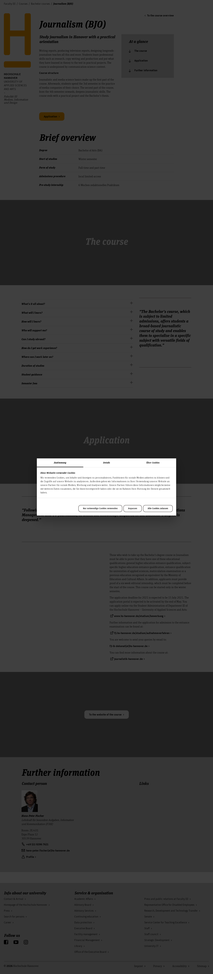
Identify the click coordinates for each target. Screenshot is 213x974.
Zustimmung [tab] (60, 462)
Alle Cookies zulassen (158, 508)
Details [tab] (106, 462)
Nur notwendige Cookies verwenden (100, 508)
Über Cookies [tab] (152, 462)
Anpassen (132, 508)
